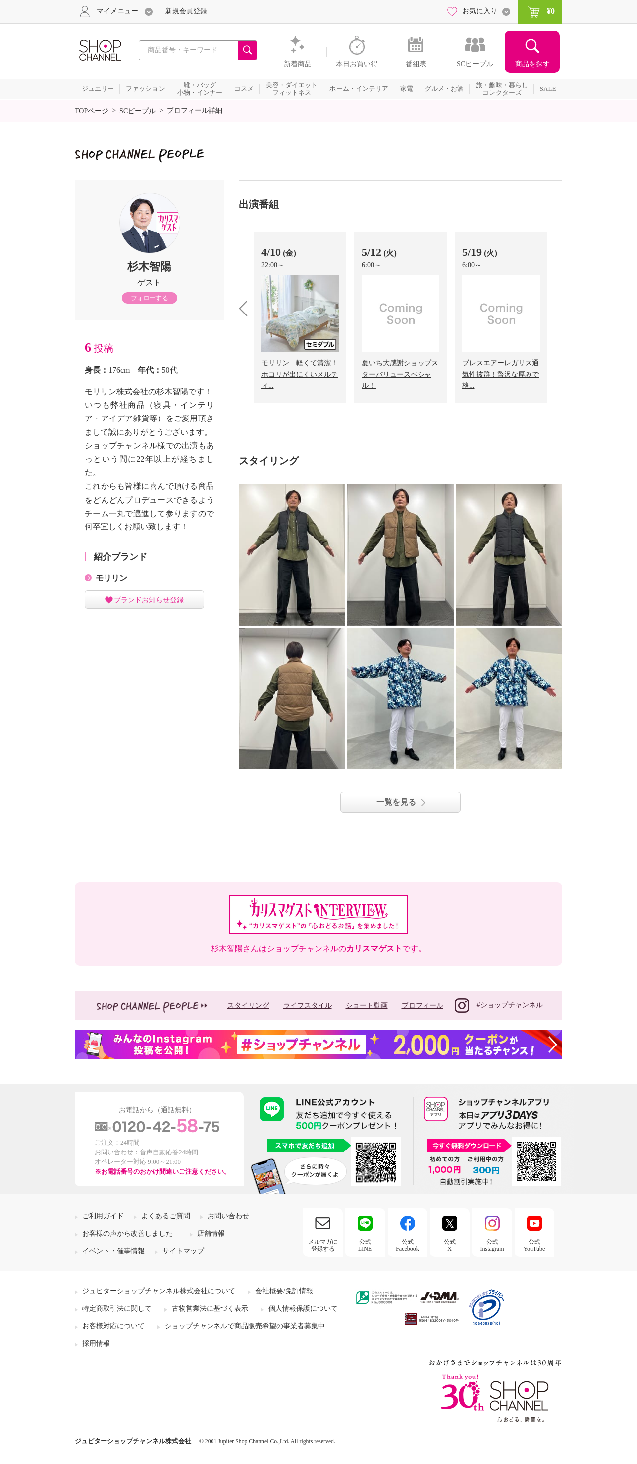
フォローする (149, 298)
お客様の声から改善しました (127, 1233)
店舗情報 (211, 1233)
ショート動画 (367, 1005)
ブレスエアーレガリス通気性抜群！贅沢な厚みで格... (500, 374)
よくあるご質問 (165, 1216)
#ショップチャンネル (499, 1005)
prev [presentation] (247, 308)
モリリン (111, 578)
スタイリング (248, 1005)
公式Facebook (407, 1245)
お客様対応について (113, 1326)
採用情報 (96, 1343)
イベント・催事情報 (113, 1251)
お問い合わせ (228, 1216)
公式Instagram (492, 1245)
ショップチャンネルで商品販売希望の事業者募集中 (245, 1326)
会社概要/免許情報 (284, 1291)
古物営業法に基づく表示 (210, 1308)
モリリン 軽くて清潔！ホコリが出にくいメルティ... (299, 374)
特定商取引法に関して (117, 1308)
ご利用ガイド (103, 1216)
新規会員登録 (186, 11)
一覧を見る (396, 802)
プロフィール (422, 1005)
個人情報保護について (303, 1308)
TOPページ (91, 111)
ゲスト (149, 282)
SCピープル (137, 111)
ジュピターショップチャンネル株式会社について (158, 1291)
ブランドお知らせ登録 (149, 600)
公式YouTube (534, 1245)
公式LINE (365, 1245)
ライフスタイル (307, 1005)
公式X (450, 1245)
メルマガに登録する (323, 1245)
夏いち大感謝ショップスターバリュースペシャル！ (400, 374)
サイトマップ (183, 1251)
